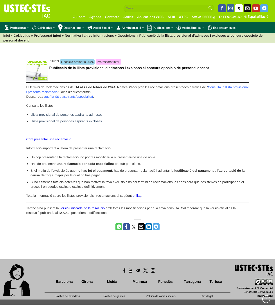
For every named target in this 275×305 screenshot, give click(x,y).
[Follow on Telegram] (264, 8)
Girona (87, 281)
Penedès (165, 281)
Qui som (79, 16)
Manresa (140, 281)
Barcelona (64, 281)
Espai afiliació (256, 16)
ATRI (171, 16)
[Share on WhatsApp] (118, 226)
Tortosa (216, 281)
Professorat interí (108, 62)
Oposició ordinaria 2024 (77, 62)
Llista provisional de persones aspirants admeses (66, 114)
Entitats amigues (223, 27)
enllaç (137, 195)
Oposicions (127, 35)
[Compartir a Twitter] (133, 226)
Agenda (95, 16)
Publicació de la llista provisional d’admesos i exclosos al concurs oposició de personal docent (129, 68)
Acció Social (100, 27)
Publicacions (160, 28)
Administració (130, 27)
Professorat (16, 27)
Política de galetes (114, 296)
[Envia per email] (141, 226)
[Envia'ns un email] (247, 8)
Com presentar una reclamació (48, 139)
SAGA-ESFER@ (203, 16)
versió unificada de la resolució (82, 208)
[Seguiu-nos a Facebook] (222, 8)
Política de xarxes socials (161, 296)
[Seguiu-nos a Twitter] (239, 8)
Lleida (112, 281)
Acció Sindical (190, 27)
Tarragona (192, 281)
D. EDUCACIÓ (230, 16)
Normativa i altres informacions (89, 35)
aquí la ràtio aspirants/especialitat (68, 96)
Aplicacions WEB (150, 16)
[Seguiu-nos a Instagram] (230, 8)
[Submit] (210, 8)
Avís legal (207, 296)
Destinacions (71, 27)
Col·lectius (43, 27)
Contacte (112, 16)
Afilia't (128, 16)
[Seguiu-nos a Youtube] (256, 8)
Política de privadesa (68, 296)
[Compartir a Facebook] (126, 226)
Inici (6, 35)
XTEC (183, 16)
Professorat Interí (47, 35)
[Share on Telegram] (156, 226)
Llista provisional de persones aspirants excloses (66, 121)
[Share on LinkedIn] (148, 226)
